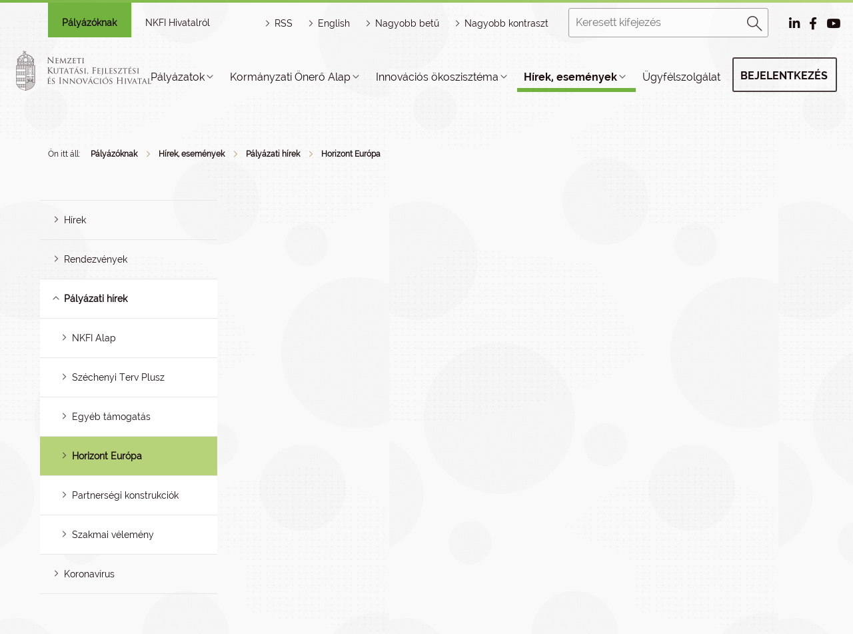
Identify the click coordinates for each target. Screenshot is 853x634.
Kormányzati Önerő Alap (290, 77)
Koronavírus (89, 574)
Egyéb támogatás (111, 416)
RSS (284, 23)
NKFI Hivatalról (177, 22)
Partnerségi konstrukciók (125, 495)
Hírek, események (570, 77)
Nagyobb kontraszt (506, 23)
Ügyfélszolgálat (681, 77)
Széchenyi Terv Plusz (118, 377)
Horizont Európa (351, 154)
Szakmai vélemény (113, 534)
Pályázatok (178, 77)
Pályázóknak (89, 22)
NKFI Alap (94, 338)
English (334, 23)
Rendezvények (95, 259)
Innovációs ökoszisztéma (437, 77)
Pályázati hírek (273, 154)
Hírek (75, 220)
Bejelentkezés (784, 75)
